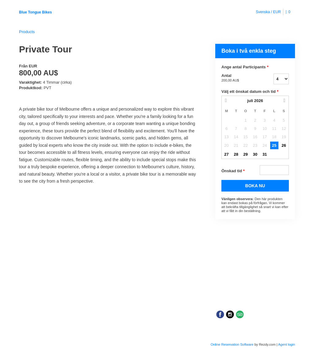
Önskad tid (233, 171)
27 (226, 154)
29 (245, 154)
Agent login (286, 344)
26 (283, 145)
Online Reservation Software (232, 344)
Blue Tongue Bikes (35, 12)
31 (264, 154)
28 (236, 154)
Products (27, 31)
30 (255, 154)
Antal (239, 78)
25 (274, 145)
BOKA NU (255, 185)
